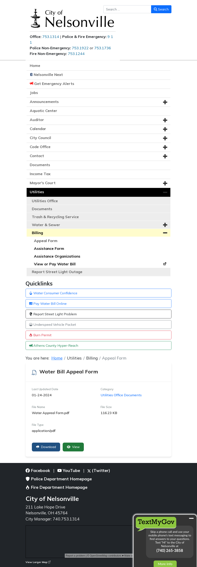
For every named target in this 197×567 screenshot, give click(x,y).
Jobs (34, 92)
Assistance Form (49, 248)
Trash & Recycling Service (55, 216)
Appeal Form (45, 240)
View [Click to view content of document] (73, 447)
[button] (165, 102)
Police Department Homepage (59, 478)
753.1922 (80, 48)
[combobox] (127, 9)
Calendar (38, 128)
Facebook (38, 470)
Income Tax (40, 173)
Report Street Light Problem (53, 314)
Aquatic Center (43, 110)
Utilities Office (45, 200)
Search (161, 9)
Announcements (44, 101)
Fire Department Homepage (56, 487)
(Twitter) (98, 470)
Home (35, 65)
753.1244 (76, 53)
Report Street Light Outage (57, 271)
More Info (165, 564)
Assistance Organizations (57, 256)
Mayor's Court (43, 182)
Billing (37, 232)
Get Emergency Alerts (54, 83)
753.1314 (50, 36)
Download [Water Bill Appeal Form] (46, 447)
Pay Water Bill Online (48, 303)
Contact (37, 155)
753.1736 (102, 48)
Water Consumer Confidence (53, 293)
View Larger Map (38, 562)
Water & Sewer (46, 224)
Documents (40, 164)
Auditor (37, 119)
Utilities (37, 191)
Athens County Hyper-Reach (53, 345)
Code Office (40, 146)
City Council (40, 137)
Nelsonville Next (48, 74)
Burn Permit (40, 335)
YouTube (68, 470)
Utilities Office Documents (121, 395)
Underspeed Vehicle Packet (52, 324)
